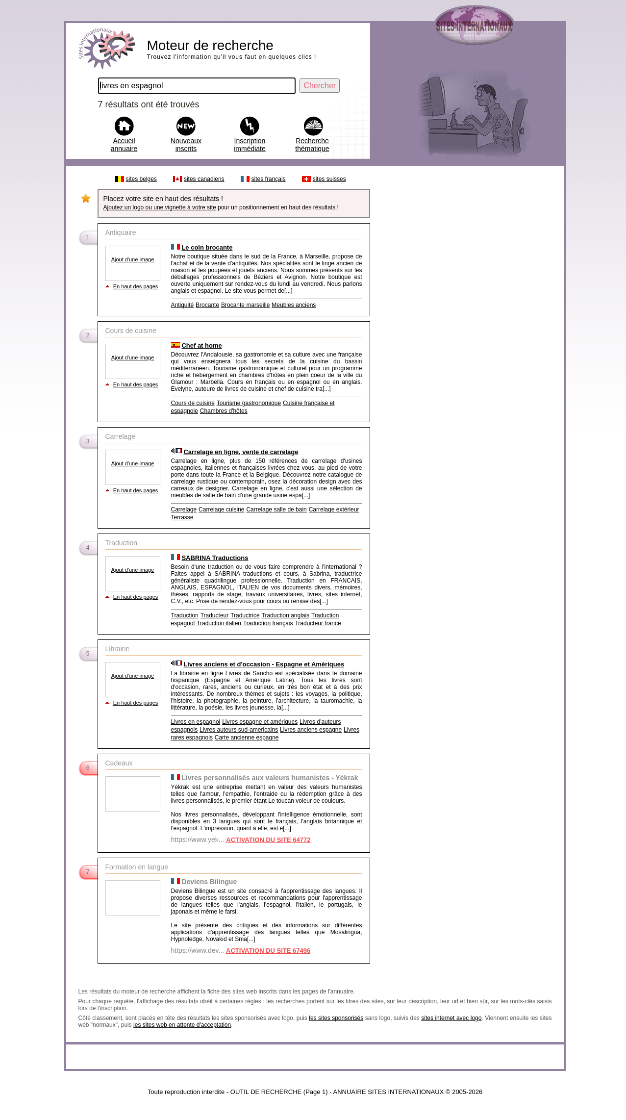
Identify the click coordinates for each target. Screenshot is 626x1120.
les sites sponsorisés (336, 1018)
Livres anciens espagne (311, 729)
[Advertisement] (466, 318)
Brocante (207, 305)
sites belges (141, 179)
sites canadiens (204, 179)
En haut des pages (135, 286)
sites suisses (329, 179)
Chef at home (201, 345)
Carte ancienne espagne (247, 737)
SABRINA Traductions (214, 557)
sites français (268, 179)
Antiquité (182, 305)
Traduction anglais (286, 615)
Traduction (185, 615)
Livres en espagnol (196, 721)
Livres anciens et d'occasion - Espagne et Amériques (263, 664)
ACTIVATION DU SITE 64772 (268, 839)
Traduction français (268, 623)
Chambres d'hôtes (224, 410)
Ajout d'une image (132, 259)
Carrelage (184, 509)
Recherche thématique (312, 145)
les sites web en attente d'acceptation (182, 1024)
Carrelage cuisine (221, 509)
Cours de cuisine (193, 403)
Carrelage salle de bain (276, 509)
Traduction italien (219, 623)
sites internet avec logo (451, 1018)
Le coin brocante (206, 247)
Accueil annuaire (124, 145)
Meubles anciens (294, 305)
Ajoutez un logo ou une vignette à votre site (159, 207)
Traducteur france (318, 623)
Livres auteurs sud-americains (239, 729)
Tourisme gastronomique (249, 403)
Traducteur (214, 615)
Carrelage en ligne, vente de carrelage (240, 452)
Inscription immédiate (250, 145)
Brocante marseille (245, 305)
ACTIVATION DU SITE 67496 (268, 950)
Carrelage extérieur (334, 509)
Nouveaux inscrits (186, 145)
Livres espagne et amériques (260, 721)
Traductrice (245, 615)
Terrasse (182, 517)
